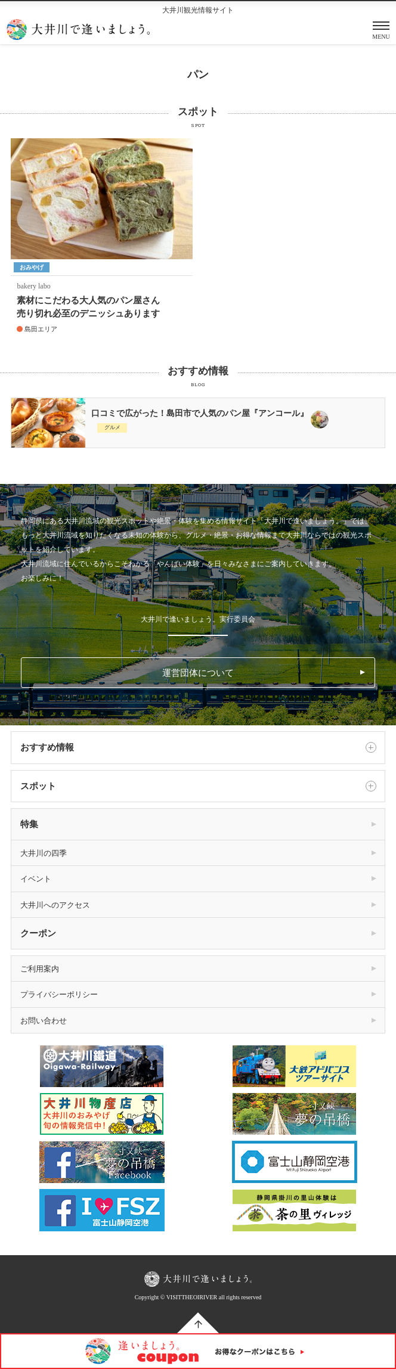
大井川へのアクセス (55, 905)
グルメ (112, 427)
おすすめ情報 (198, 747)
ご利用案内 (39, 968)
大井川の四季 (43, 853)
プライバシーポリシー (59, 994)
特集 (29, 824)
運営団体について (198, 673)
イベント (35, 878)
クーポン (38, 933)
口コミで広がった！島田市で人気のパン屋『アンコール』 (199, 413)
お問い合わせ (43, 1020)
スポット (198, 786)
